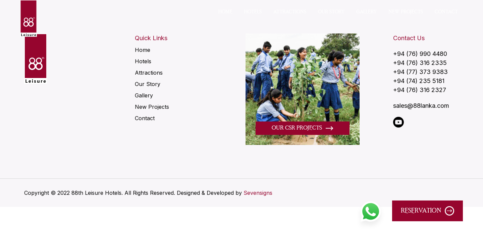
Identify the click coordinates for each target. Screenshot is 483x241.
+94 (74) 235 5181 (418, 81)
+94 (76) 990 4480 (420, 54)
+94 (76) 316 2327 (419, 90)
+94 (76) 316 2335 (420, 63)
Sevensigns (258, 192)
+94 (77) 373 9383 (420, 72)
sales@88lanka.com (421, 105)
